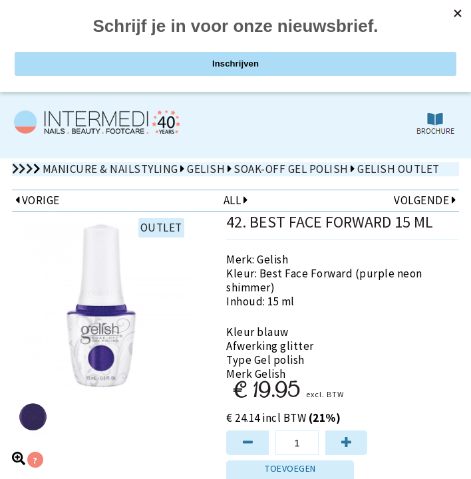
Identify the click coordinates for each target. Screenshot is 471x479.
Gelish (206, 169)
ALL (235, 200)
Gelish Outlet (398, 169)
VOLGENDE (425, 200)
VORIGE (37, 200)
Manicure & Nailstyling (110, 169)
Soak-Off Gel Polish (291, 169)
